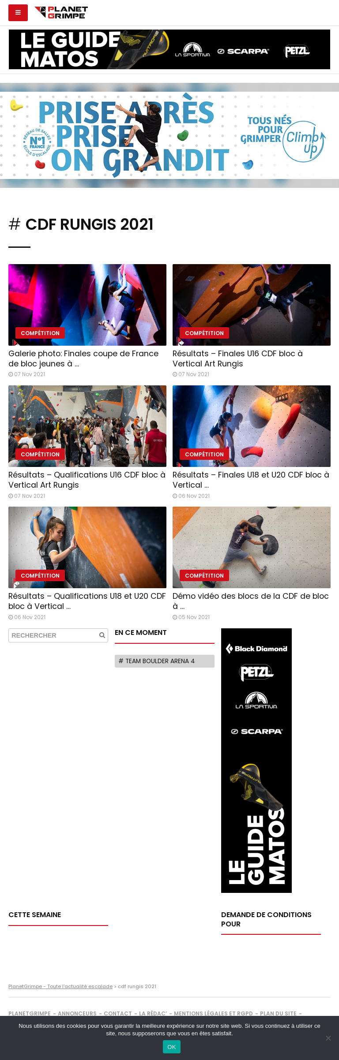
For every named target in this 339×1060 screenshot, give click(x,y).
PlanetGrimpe (29, 1013)
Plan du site (278, 1013)
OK (171, 1047)
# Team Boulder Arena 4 (156, 661)
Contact (118, 1013)
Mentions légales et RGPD (213, 1013)
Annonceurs (77, 1013)
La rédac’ (153, 1013)
